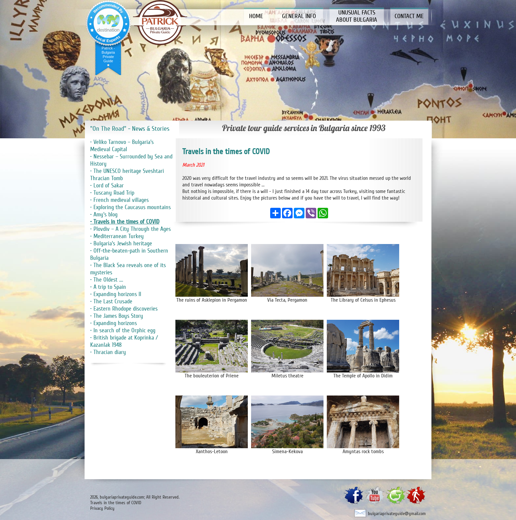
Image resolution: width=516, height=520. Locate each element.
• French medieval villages (119, 200)
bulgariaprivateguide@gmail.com (397, 513)
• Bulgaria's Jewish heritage (121, 243)
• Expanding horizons (113, 323)
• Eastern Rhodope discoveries (124, 308)
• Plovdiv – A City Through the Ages (130, 229)
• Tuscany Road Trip (112, 192)
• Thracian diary (108, 352)
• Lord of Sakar (107, 185)
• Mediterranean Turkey (117, 236)
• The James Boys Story (116, 315)
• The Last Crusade (111, 301)
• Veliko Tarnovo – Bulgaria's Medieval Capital (122, 145)
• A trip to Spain (108, 286)
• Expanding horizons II (115, 294)
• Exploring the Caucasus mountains (130, 207)
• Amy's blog (103, 214)
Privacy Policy (102, 508)
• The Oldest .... (106, 279)
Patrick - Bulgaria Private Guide (108, 54)
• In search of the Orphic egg (122, 330)
